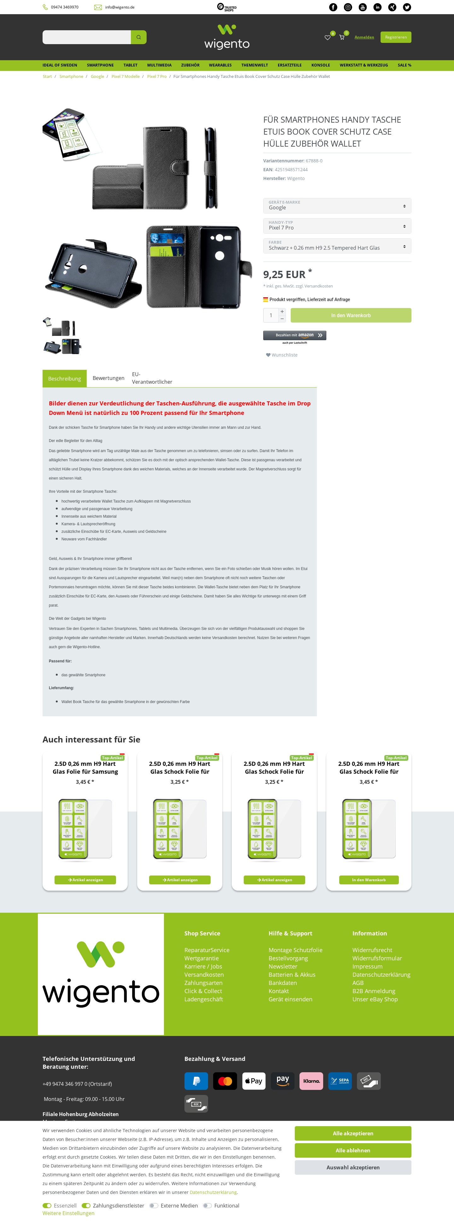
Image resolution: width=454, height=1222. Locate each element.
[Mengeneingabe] (270, 315)
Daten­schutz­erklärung (213, 1192)
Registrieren (396, 37)
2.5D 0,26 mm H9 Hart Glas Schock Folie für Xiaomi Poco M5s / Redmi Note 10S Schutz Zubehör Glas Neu (369, 768)
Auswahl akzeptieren (353, 1167)
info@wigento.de (120, 7)
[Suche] (139, 37)
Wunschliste (282, 355)
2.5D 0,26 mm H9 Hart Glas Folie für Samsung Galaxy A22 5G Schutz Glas (85, 768)
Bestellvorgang (288, 958)
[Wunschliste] (327, 38)
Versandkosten (318, 286)
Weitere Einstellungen (69, 1213)
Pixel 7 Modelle (125, 76)
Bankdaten (283, 982)
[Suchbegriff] (87, 37)
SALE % (404, 65)
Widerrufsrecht (372, 950)
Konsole (320, 65)
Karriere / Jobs (203, 966)
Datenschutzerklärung (381, 974)
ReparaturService (207, 950)
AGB (358, 982)
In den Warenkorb (351, 315)
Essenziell (65, 1205)
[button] (334, 338)
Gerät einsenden (290, 999)
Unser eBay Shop (375, 999)
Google (97, 76)
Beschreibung (64, 378)
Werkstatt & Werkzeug (364, 65)
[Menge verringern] (282, 319)
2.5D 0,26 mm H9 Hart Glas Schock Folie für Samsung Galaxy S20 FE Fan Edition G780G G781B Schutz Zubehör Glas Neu (274, 768)
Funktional (226, 1205)
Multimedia (159, 65)
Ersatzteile (290, 65)
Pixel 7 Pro (156, 76)
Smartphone (100, 65)
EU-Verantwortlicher (152, 378)
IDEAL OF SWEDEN (60, 65)
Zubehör (190, 65)
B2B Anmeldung (373, 991)
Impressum (367, 966)
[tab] (65, 378)
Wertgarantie (201, 958)
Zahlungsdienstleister (118, 1205)
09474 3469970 (65, 7)
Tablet (130, 65)
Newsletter (283, 966)
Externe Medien (179, 1205)
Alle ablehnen (353, 1150)
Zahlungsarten (203, 982)
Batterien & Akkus (292, 974)
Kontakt (279, 991)
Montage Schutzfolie (296, 950)
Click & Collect (203, 991)
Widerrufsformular (377, 958)
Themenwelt (255, 65)
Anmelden (364, 37)
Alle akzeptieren (353, 1133)
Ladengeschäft (203, 999)
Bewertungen (109, 378)
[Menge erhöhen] (282, 312)
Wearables (220, 65)
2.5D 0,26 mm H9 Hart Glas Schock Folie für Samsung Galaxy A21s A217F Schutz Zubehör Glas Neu (180, 768)
